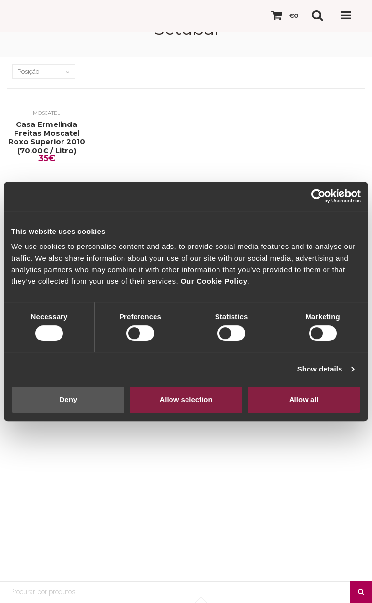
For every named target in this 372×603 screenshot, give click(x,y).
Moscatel (46, 113)
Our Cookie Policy (214, 281)
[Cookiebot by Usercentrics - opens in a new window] (318, 196)
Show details (319, 369)
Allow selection (185, 399)
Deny (68, 399)
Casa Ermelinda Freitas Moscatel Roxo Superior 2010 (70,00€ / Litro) (46, 137)
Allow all (304, 399)
